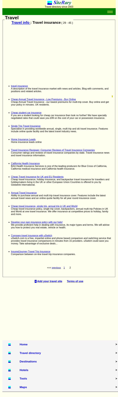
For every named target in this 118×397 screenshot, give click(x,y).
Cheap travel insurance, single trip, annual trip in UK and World (44, 206)
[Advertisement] (58, 53)
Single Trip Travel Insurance (25, 126)
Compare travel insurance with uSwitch (31, 235)
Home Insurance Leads (23, 139)
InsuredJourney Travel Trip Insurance (30, 251)
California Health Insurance (25, 163)
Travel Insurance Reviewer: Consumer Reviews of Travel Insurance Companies (53, 150)
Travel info (20, 22)
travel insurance (19, 86)
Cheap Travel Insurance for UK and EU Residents (37, 177)
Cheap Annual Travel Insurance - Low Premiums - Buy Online (43, 99)
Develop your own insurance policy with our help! (37, 222)
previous (56, 267)
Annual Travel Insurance (24, 193)
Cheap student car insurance (26, 112)
